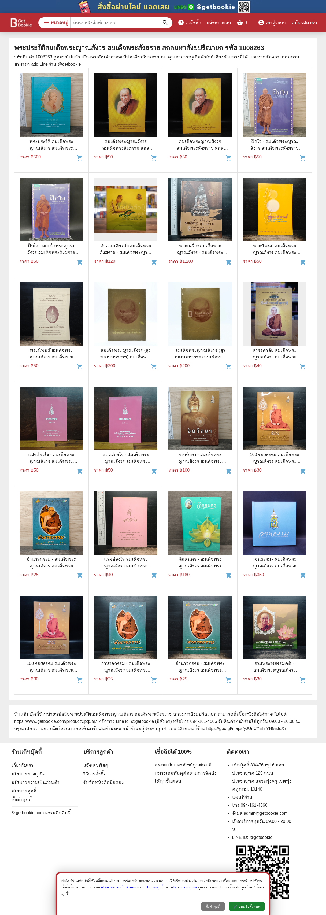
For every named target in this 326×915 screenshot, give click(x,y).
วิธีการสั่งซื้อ (95, 774)
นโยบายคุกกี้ (24, 791)
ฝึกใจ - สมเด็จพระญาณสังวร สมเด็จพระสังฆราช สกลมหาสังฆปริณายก (274, 148)
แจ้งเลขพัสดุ (95, 765)
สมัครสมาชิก (304, 22)
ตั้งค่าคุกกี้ (22, 799)
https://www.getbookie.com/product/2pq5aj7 (55, 721)
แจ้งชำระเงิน (219, 22)
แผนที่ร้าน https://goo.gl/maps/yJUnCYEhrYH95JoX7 (236, 728)
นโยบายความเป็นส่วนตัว (36, 782)
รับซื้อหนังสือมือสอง (103, 782)
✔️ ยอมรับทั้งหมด (246, 907)
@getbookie (260, 837)
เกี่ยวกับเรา (22, 765)
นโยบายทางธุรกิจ (29, 774)
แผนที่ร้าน (242, 797)
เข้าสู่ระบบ (272, 22)
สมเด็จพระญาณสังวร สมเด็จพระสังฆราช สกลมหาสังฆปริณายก (125, 148)
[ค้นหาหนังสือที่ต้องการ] (165, 22)
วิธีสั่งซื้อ (189, 22)
